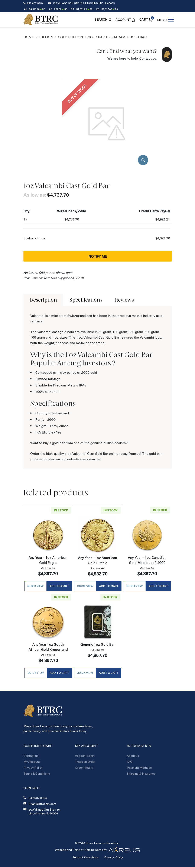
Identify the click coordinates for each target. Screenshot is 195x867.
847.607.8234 (35, 3)
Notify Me (97, 256)
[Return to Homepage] (40, 19)
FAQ (130, 763)
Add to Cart (59, 587)
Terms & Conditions (36, 775)
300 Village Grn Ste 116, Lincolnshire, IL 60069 (83, 3)
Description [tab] (43, 300)
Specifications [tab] (86, 300)
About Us (133, 757)
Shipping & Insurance (141, 775)
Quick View (35, 587)
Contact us (147, 58)
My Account (31, 763)
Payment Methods (139, 769)
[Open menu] (165, 19)
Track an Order (85, 763)
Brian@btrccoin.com (42, 805)
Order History (84, 769)
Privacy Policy (33, 769)
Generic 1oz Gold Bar (97, 645)
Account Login (85, 757)
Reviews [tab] (124, 300)
